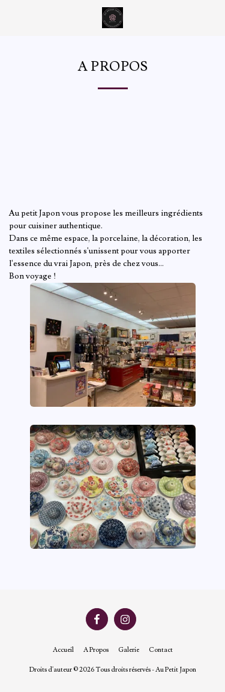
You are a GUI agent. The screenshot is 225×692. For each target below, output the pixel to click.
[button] (13, 17)
